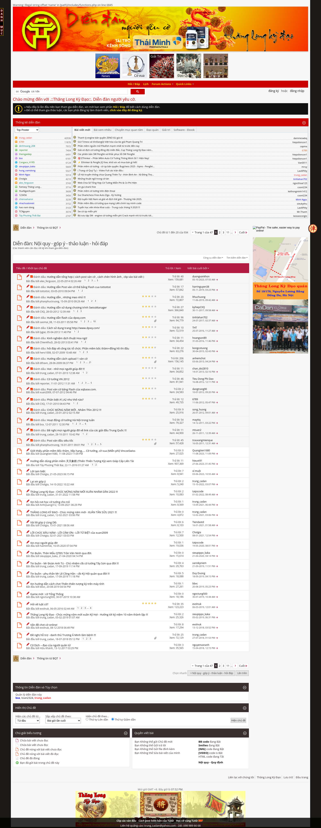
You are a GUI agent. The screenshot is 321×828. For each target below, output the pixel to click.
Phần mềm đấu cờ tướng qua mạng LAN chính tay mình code (109, 203)
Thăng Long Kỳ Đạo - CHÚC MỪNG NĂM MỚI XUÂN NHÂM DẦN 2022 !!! (74, 492)
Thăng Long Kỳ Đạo (269, 777)
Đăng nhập (297, 91)
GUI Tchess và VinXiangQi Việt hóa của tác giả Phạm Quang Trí (110, 141)
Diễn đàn (26, 227)
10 (94, 321)
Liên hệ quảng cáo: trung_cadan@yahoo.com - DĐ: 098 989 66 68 (160, 825)
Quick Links (183, 84)
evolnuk (44, 608)
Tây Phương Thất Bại (51, 465)
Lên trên (242, 673)
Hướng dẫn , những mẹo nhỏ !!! (66, 297)
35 (182, 604)
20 (182, 297)
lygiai (43, 332)
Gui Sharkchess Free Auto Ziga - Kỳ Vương (99, 195)
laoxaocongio (300, 215)
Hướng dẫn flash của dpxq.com (66, 318)
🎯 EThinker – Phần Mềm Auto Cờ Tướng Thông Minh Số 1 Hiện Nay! (113, 158)
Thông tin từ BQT (47, 227)
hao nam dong (26, 207)
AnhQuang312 (48, 505)
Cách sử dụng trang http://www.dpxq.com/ (73, 328)
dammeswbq (300, 138)
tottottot (45, 291)
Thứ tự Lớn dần (97, 719)
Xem (178, 268)
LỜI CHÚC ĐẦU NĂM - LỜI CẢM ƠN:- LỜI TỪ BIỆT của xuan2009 (69, 532)
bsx (42, 424)
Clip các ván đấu (126, 820)
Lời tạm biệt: (38, 471)
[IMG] (202, 749)
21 (90, 362)
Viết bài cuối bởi (198, 268)
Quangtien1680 (49, 453)
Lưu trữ (288, 777)
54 (182, 419)
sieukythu (302, 203)
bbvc (42, 587)
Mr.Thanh (302, 211)
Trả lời (169, 268)
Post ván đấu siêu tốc (60, 440)
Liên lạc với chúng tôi (241, 777)
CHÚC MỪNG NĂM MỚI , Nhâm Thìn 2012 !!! (74, 410)
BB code (203, 741)
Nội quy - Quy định (210, 762)
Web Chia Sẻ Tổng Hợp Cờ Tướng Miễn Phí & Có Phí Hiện (107, 182)
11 (227, 232)
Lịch (146, 84)
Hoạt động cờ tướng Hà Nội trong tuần (70, 420)
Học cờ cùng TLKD (189, 820)
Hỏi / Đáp (134, 84)
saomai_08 (46, 322)
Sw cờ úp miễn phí (87, 211)
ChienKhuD (46, 342)
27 (182, 307)
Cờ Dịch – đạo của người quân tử (50, 645)
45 (182, 440)
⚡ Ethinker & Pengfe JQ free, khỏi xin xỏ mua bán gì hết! (107, 162)
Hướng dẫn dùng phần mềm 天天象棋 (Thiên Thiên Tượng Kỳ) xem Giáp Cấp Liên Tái (82, 461)
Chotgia (23, 178)
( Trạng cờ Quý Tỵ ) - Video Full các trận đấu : (101, 170)
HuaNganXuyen (27, 190)
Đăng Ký (273, 91)
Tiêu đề (20, 268)
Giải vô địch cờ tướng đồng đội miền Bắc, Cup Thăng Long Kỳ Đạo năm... (115, 149)
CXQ (42, 311)
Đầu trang (302, 777)
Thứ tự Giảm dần (123, 719)
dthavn (44, 363)
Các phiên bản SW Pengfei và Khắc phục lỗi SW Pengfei (106, 154)
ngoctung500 (47, 597)
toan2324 (27, 698)
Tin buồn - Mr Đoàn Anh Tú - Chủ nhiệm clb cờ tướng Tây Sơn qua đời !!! (74, 563)
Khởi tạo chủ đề (37, 268)
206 (181, 358)
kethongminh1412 (297, 191)
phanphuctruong (49, 301)
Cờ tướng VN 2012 (58, 379)
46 (182, 379)
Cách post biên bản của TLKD (156, 820)
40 (182, 276)
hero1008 (45, 352)
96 (182, 317)
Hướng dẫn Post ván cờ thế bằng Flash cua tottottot (79, 287)
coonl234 (302, 187)
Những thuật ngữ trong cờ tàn (93, 178)
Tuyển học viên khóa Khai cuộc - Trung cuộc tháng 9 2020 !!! (109, 207)
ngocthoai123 (300, 183)
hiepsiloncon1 (300, 142)
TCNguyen (24, 211)
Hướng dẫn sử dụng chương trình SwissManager (77, 307)
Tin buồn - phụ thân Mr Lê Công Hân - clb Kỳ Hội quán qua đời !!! (70, 573)
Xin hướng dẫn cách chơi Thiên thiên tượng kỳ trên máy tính (67, 584)
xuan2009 (45, 392)
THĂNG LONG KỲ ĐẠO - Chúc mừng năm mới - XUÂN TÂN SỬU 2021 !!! (73, 512)
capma (303, 146)
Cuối (243, 232)
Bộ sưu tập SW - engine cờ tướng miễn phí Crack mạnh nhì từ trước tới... (115, 215)
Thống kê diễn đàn (28, 122)
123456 (23, 195)
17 (182, 286)
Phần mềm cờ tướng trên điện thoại (96, 190)
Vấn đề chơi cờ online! (43, 625)
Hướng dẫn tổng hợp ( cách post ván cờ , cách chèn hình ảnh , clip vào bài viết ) (95, 277)
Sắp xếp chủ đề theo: (58, 716)
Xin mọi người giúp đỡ (43, 543)
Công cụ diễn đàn (212, 257)
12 (182, 399)
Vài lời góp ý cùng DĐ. (43, 522)
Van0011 (302, 162)
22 (182, 348)
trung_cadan (47, 373)
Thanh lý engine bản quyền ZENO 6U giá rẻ (100, 137)
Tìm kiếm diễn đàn (236, 257)
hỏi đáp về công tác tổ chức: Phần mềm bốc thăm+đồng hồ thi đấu (88, 348)
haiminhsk (46, 546)
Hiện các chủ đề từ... (28, 716)
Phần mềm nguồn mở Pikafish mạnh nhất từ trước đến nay (108, 145)
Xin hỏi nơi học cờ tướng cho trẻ (50, 502)
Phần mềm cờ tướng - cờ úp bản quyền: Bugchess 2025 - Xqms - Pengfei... (116, 166)
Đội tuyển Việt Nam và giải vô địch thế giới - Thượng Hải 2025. (110, 199)
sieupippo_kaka (49, 556)
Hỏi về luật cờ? (39, 604)
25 (182, 634)
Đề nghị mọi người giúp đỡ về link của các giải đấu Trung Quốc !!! (87, 430)
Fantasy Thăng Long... (30, 186)
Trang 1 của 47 (204, 232)
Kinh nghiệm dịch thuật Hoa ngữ (67, 338)
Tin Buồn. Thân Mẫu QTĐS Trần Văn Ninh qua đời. (61, 553)
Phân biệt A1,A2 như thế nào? (65, 399)
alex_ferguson (48, 281)
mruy (304, 166)
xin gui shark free (87, 186)
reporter (45, 383)
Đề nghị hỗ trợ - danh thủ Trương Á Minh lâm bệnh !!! (63, 635)
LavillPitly (302, 170)
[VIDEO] (203, 753)
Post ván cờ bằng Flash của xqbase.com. (71, 389)
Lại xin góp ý (38, 481)
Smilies (203, 745)
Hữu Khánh (46, 648)
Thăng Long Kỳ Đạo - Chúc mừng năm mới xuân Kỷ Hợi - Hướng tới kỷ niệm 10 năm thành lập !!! (89, 614)
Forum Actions (161, 84)
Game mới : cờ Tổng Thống (46, 594)
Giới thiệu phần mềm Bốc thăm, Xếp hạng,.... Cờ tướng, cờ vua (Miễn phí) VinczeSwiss (82, 451)
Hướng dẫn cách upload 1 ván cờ (67, 358)
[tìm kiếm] (70, 92)
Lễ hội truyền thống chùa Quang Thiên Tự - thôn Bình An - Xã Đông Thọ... (116, 174)
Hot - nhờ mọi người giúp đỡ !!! (66, 369)
